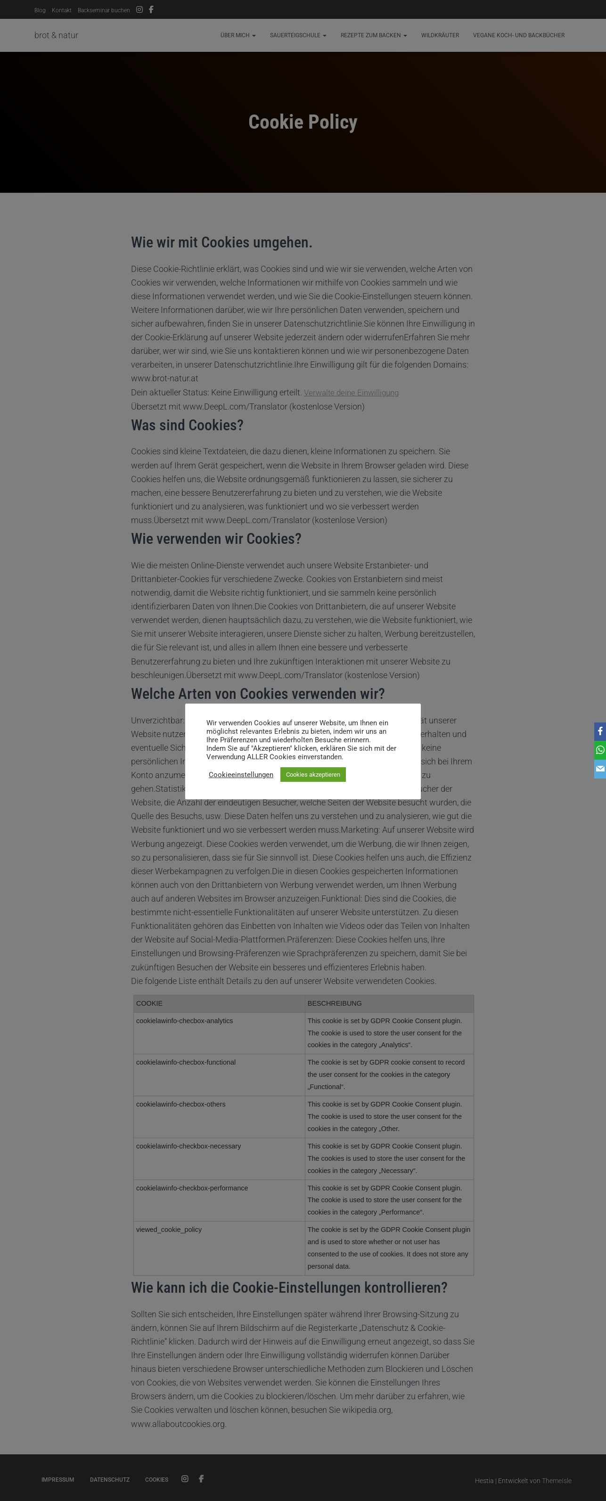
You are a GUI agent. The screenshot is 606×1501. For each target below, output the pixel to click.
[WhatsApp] (597, 750)
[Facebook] (597, 731)
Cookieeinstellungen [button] (241, 775)
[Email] (597, 769)
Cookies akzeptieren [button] (313, 774)
